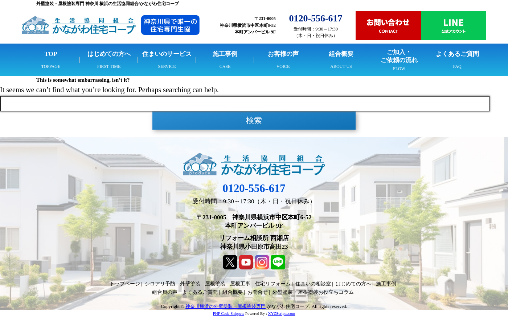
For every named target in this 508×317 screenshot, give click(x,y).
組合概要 (341, 53)
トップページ (125, 283)
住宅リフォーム (273, 283)
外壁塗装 (190, 283)
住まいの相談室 (313, 283)
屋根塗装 (215, 283)
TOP (51, 53)
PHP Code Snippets (228, 313)
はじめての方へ (109, 53)
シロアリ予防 (160, 283)
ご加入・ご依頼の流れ (399, 56)
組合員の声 (164, 292)
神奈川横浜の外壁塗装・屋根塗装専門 (225, 306)
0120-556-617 (253, 188)
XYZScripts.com (281, 313)
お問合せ (257, 292)
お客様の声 (283, 53)
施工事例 (225, 53)
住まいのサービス (167, 53)
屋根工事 (240, 283)
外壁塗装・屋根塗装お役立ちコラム (313, 292)
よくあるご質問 (457, 53)
